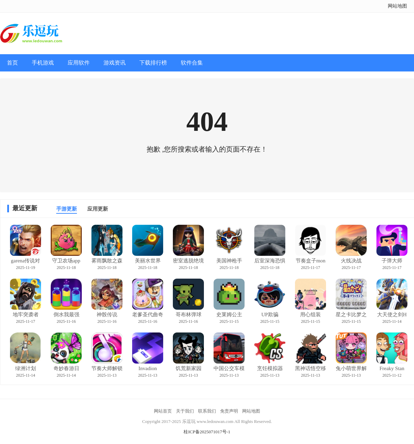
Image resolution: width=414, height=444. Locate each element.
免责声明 (229, 411)
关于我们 (185, 411)
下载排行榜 (153, 63)
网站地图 (397, 6)
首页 (12, 63)
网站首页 (163, 411)
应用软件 (79, 63)
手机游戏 (43, 63)
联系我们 (207, 411)
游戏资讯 (114, 63)
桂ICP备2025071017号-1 (207, 431)
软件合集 (192, 63)
